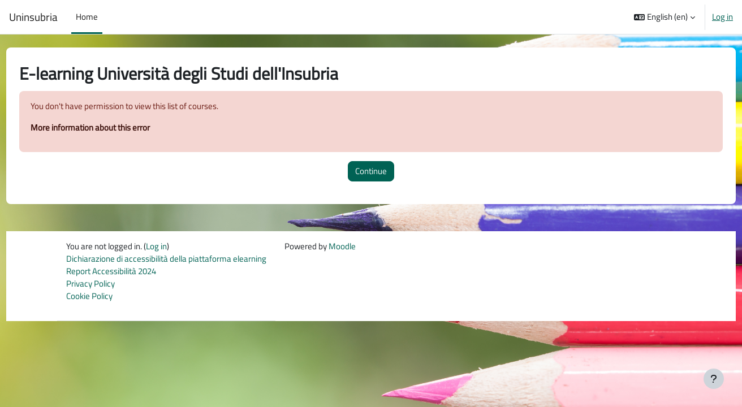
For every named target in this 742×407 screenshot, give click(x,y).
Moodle (342, 247)
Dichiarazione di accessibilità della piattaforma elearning (166, 259)
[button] (664, 17)
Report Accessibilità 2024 (111, 272)
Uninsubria (33, 17)
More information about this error (111, 128)
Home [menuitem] (87, 16)
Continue (371, 171)
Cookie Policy (89, 298)
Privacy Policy (90, 285)
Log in (722, 17)
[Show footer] (714, 379)
